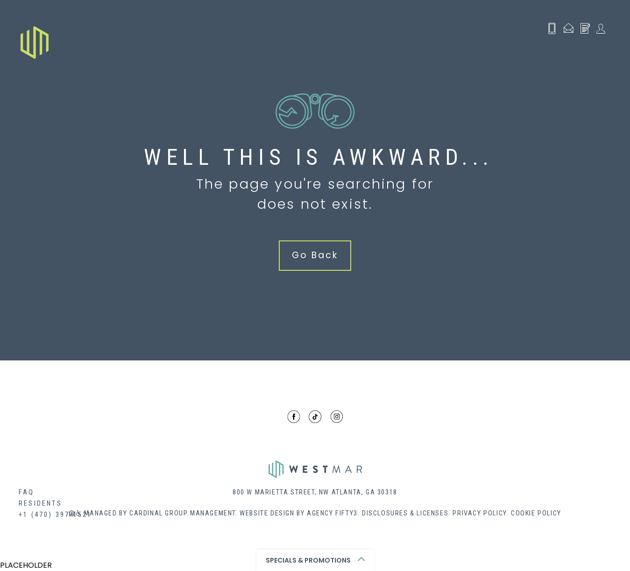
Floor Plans (49, 74)
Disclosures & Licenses (405, 513)
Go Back (315, 255)
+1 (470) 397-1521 (55, 515)
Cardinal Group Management (182, 513)
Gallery (38, 126)
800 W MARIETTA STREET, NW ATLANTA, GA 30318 (315, 492)
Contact (41, 160)
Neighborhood (55, 108)
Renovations (51, 143)
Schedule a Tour (60, 177)
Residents (40, 504)
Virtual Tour (51, 194)
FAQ (27, 492)
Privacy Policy (479, 513)
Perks (33, 92)
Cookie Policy (536, 513)
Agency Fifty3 (332, 513)
